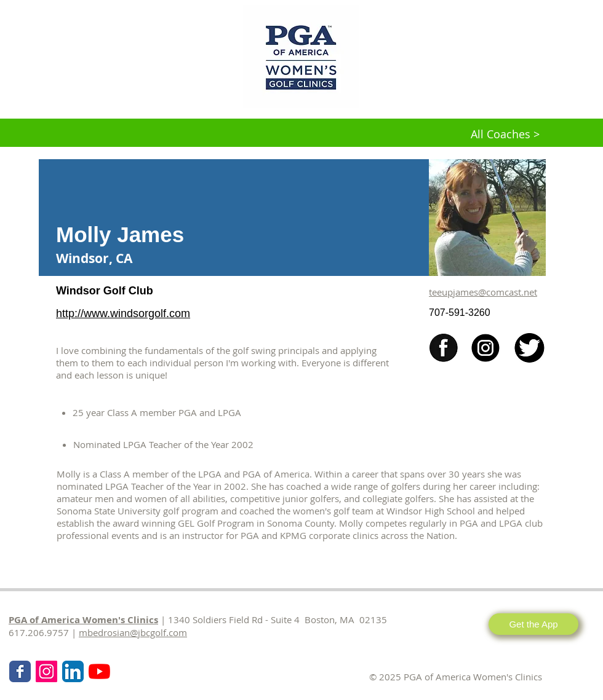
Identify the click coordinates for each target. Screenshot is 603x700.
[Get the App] (533, 624)
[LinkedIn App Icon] (73, 671)
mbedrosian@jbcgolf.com (133, 632)
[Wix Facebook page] (20, 671)
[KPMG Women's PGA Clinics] (99, 671)
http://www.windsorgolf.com (123, 313)
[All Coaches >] (505, 134)
